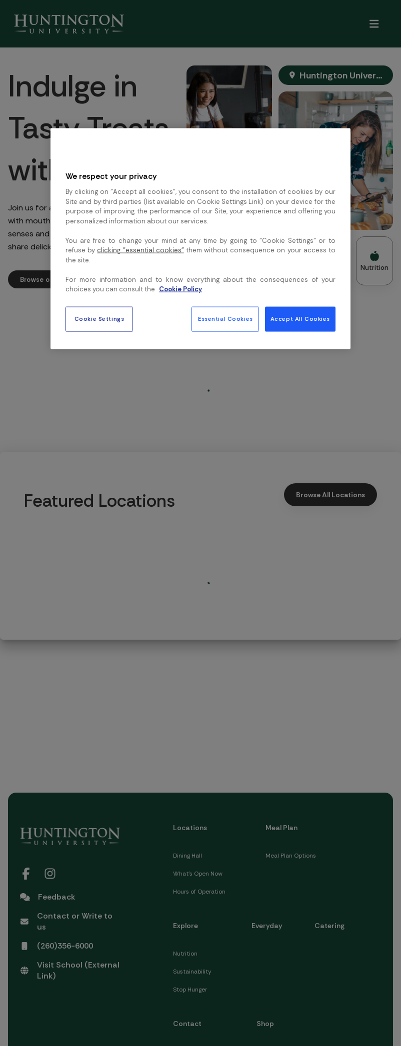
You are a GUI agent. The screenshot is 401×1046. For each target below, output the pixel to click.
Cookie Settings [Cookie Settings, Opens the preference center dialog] (99, 318)
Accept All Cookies (300, 318)
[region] (200, 238)
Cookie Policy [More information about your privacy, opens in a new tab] (180, 289)
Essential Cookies (225, 318)
